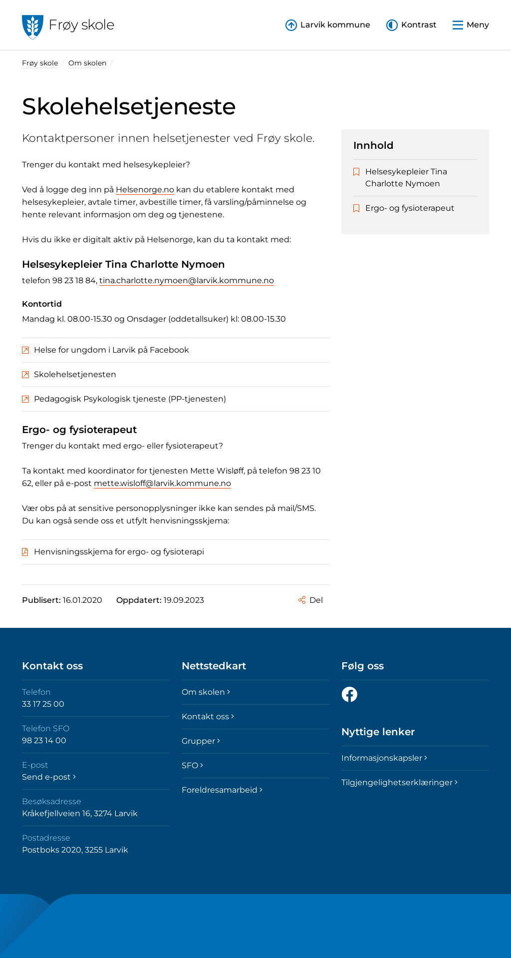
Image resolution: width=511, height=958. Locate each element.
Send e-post (49, 777)
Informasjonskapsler (384, 758)
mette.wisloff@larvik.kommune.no (162, 483)
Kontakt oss (208, 716)
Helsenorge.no (145, 189)
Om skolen (87, 62)
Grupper (201, 741)
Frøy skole (40, 62)
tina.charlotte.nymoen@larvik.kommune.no (186, 280)
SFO (192, 765)
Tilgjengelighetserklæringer (399, 782)
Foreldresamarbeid (222, 790)
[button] (411, 25)
